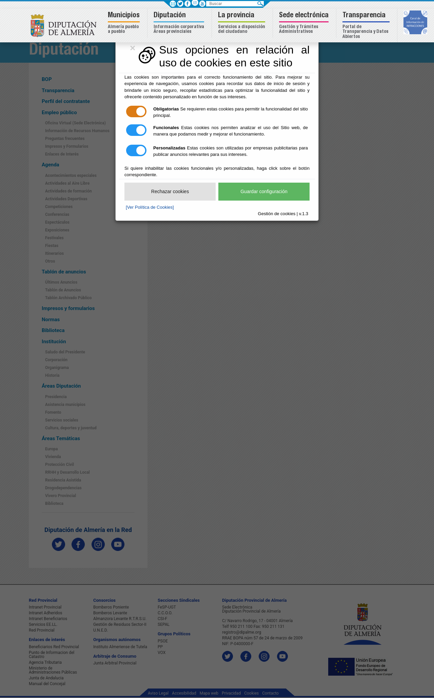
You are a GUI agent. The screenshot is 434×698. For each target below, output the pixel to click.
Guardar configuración (264, 191)
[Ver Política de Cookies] (150, 207)
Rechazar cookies (170, 191)
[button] (124, 23)
